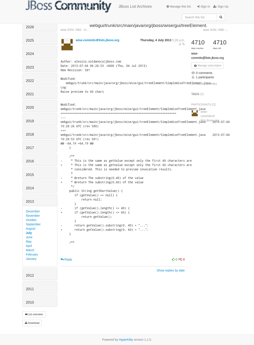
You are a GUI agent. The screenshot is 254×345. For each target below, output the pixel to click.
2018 (30, 134)
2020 (30, 107)
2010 (30, 302)
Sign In (203, 6)
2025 (30, 40)
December (33, 211)
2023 (30, 67)
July (29, 233)
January (31, 258)
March (30, 250)
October (31, 220)
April (29, 246)
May (28, 241)
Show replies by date (171, 270)
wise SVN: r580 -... (215, 29)
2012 (30, 275)
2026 (30, 27)
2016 (30, 161)
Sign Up (220, 6)
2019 (30, 121)
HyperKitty (126, 339)
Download (32, 323)
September (33, 224)
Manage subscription (208, 65)
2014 (30, 188)
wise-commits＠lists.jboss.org (97, 40)
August (30, 228)
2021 (30, 94)
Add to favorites (204, 83)
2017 (30, 148)
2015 (30, 175)
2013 (30, 201)
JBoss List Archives (89, 6)
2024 (30, 54)
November (33, 215)
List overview (34, 314)
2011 (30, 289)
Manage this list (178, 6)
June (29, 237)
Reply (66, 259)
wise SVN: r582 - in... (75, 29)
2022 (30, 81)
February (32, 254)
